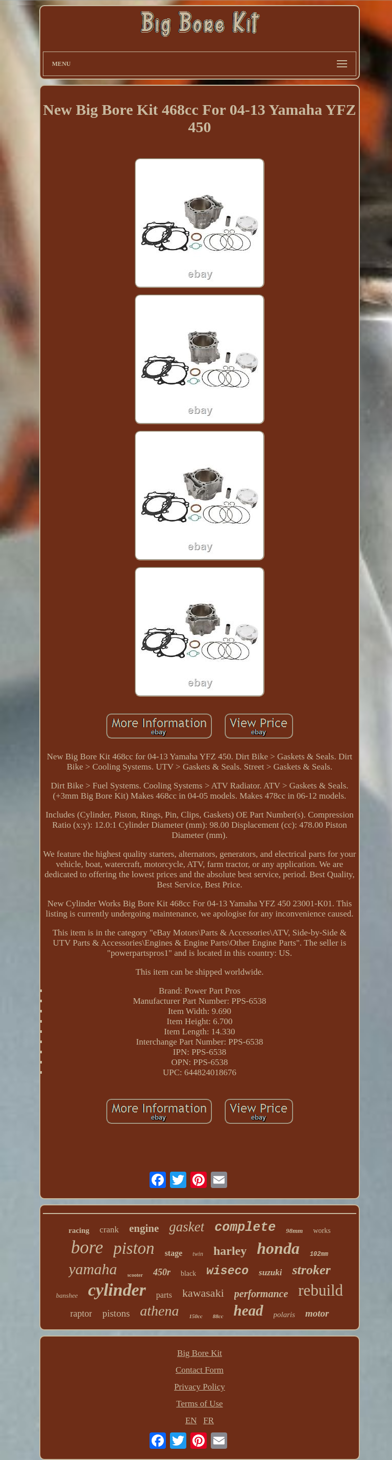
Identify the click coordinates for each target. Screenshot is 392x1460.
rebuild (320, 1290)
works (321, 1230)
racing (78, 1230)
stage (174, 1253)
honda (278, 1248)
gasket (186, 1226)
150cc (196, 1316)
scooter (135, 1275)
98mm (294, 1230)
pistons (116, 1313)
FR (208, 1420)
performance (261, 1293)
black (188, 1273)
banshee (67, 1295)
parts (164, 1295)
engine (144, 1228)
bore (87, 1247)
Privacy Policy (199, 1387)
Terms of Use (199, 1403)
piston (134, 1248)
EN (191, 1420)
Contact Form (200, 1370)
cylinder (116, 1289)
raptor (81, 1313)
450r (161, 1272)
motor (317, 1313)
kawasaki (203, 1292)
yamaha (92, 1268)
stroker (311, 1270)
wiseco (227, 1271)
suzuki (270, 1272)
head (248, 1310)
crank (109, 1229)
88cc (218, 1316)
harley (230, 1250)
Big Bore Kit (199, 1353)
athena (159, 1311)
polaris (285, 1314)
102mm (319, 1254)
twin (197, 1253)
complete (245, 1227)
